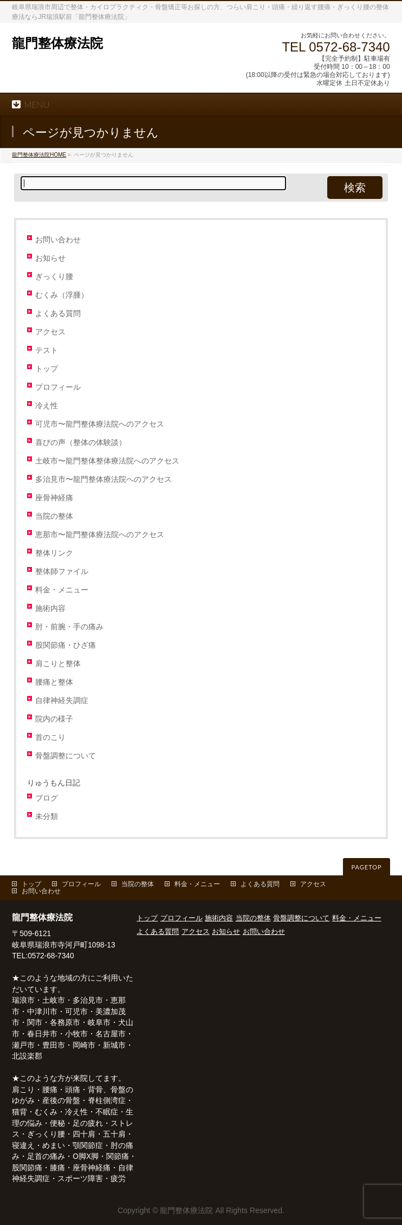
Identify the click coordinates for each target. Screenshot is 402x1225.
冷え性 (46, 406)
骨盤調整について (65, 756)
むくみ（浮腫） (61, 295)
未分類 (46, 817)
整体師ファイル (61, 572)
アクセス (50, 332)
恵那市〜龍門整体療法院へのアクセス (99, 535)
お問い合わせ (58, 240)
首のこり (50, 737)
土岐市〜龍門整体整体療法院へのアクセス (107, 461)
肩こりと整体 (58, 664)
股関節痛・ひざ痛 (65, 645)
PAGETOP (366, 867)
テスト (46, 350)
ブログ (46, 798)
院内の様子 (54, 719)
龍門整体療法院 (57, 43)
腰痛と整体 (54, 682)
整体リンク (54, 553)
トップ (46, 369)
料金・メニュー (61, 590)
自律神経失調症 (61, 701)
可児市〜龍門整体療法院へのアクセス (99, 424)
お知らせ (50, 258)
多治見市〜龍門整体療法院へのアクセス (103, 479)
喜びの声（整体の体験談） (80, 443)
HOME (39, 155)
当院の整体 (54, 516)
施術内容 (50, 608)
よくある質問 (58, 314)
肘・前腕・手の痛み (69, 627)
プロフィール (58, 387)
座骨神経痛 (54, 498)
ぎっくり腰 (54, 277)
